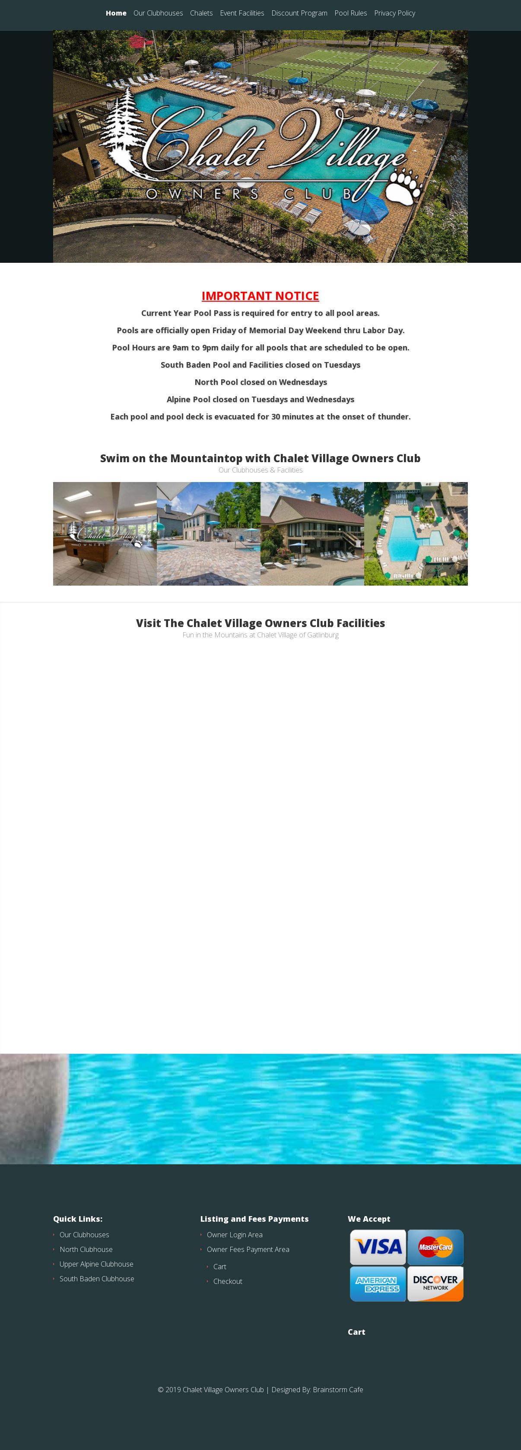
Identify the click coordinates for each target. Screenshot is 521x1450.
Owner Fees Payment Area (248, 1265)
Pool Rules (350, 13)
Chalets (201, 13)
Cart (219, 1282)
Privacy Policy (394, 13)
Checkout (227, 1297)
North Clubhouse (86, 1265)
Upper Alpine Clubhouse (96, 1279)
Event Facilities (242, 13)
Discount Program (299, 13)
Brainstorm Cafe (338, 1405)
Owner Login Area (235, 1250)
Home (116, 13)
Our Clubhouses (158, 13)
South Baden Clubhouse (97, 1294)
